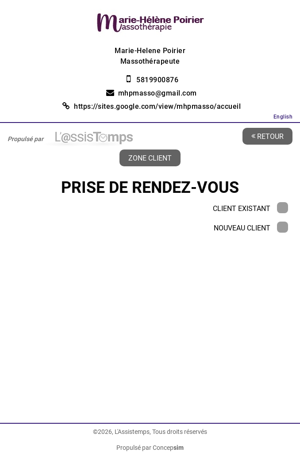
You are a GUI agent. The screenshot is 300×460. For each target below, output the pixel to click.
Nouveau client (251, 228)
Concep (168, 447)
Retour (267, 136)
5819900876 (157, 80)
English (283, 117)
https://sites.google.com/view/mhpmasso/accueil (157, 106)
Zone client (150, 157)
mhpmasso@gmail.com (157, 93)
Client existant (250, 208)
